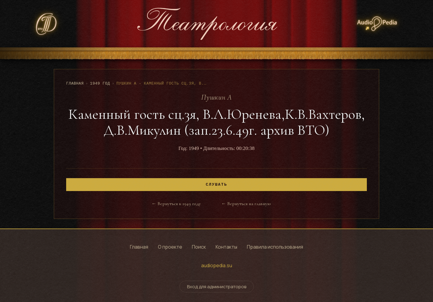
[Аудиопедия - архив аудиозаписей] (377, 23)
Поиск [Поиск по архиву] (199, 247)
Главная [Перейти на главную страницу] (139, 247)
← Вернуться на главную (246, 204)
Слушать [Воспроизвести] (216, 184)
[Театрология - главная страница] (207, 23)
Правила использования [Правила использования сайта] (275, 247)
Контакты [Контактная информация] (226, 247)
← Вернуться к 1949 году (176, 204)
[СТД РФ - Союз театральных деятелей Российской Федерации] (46, 24)
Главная (75, 83)
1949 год (100, 83)
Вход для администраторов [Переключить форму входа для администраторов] (216, 286)
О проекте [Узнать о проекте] (170, 247)
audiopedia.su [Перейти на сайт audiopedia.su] (216, 265)
